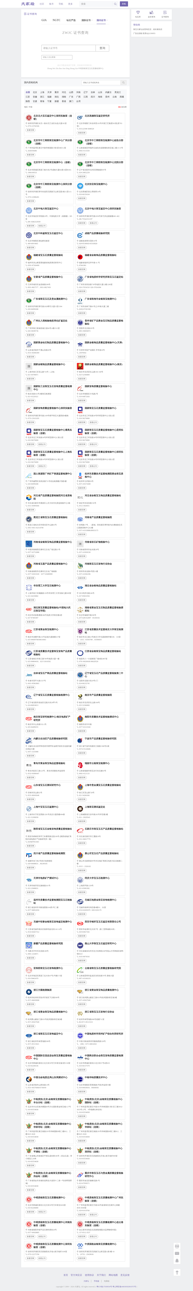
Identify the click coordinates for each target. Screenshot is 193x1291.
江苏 (28, 97)
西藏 (122, 97)
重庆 (57, 92)
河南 (78, 92)
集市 (51, 4)
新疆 (57, 101)
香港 (64, 101)
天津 (49, 92)
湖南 (64, 97)
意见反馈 (125, 1275)
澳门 (71, 101)
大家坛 (86, 1281)
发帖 (124, 4)
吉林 (93, 92)
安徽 (35, 97)
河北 (64, 92)
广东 (71, 97)
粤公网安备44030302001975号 (124, 1287)
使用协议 (89, 1275)
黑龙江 (118, 92)
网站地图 (113, 1275)
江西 (86, 97)
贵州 (107, 97)
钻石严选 (71, 20)
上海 (42, 92)
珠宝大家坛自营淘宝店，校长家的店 (147, 29)
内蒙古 (108, 92)
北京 (35, 92)
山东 (100, 92)
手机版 (96, 1281)
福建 (49, 97)
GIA (44, 20)
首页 (65, 1275)
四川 (93, 97)
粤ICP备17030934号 (104, 1287)
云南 (114, 97)
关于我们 (101, 1275)
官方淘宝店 (76, 1275)
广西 (78, 97)
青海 (42, 101)
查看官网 (30, 130)
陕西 (28, 101)
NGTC (56, 20)
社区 (42, 4)
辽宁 (86, 92)
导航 (61, 4)
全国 (28, 92)
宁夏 (49, 101)
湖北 (57, 97)
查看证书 (42, 226)
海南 (100, 97)
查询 (102, 48)
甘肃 (35, 101)
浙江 (42, 97)
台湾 (78, 101)
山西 (71, 92)
